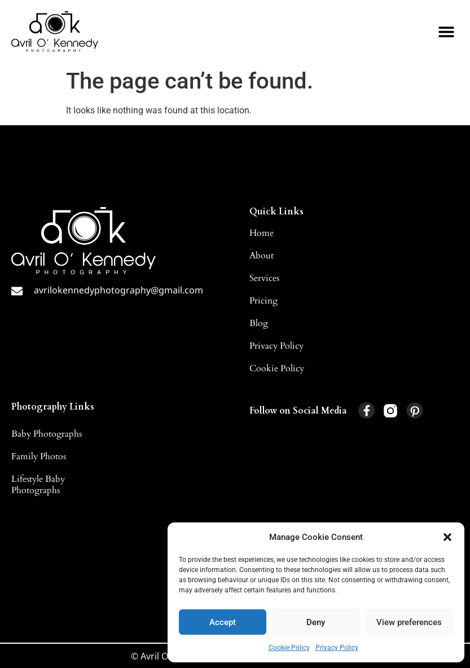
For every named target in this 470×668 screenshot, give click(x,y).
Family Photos (38, 456)
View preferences (409, 622)
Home (261, 233)
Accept (222, 622)
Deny (315, 622)
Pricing (263, 300)
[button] (447, 537)
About (261, 255)
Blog (258, 323)
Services (264, 278)
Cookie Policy (289, 648)
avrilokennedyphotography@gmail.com (118, 290)
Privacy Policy (336, 648)
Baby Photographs (46, 434)
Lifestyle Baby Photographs (38, 484)
